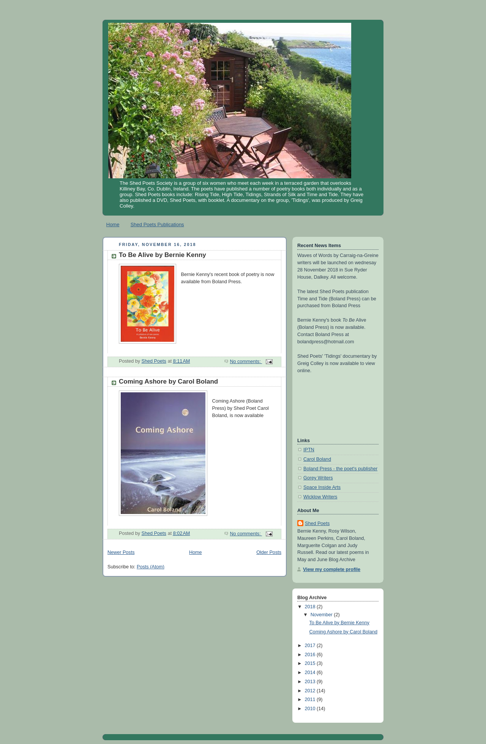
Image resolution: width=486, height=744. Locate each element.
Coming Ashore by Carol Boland (168, 381)
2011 (311, 699)
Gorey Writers (318, 478)
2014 (311, 672)
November (322, 614)
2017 (311, 645)
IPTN (308, 449)
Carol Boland (317, 459)
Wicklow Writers (320, 497)
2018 (311, 606)
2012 (311, 690)
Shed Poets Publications (157, 224)
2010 (311, 708)
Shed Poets (317, 523)
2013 (311, 681)
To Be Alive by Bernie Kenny (162, 255)
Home (113, 224)
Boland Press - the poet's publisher (340, 468)
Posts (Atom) (150, 567)
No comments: (246, 361)
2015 (311, 663)
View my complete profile (331, 569)
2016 (311, 654)
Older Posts (268, 552)
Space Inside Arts (322, 487)
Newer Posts (120, 552)
